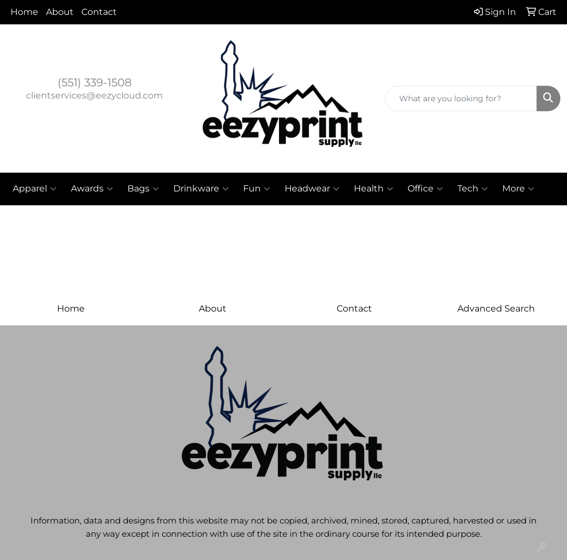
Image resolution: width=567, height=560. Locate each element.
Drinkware (201, 188)
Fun (256, 188)
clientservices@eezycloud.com (94, 95)
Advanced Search (496, 308)
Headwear (312, 188)
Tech (472, 188)
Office (425, 188)
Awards (92, 188)
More (518, 188)
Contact (99, 12)
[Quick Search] (461, 98)
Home (24, 12)
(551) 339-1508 (95, 82)
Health (373, 188)
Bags (143, 188)
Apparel (34, 188)
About (60, 12)
